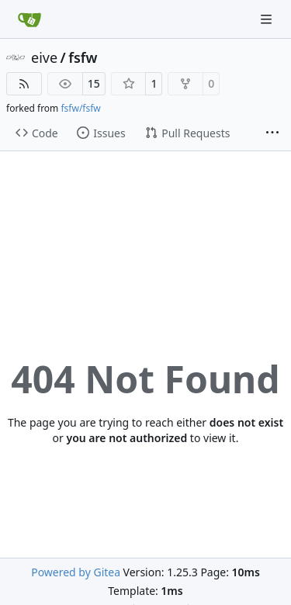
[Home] (29, 19)
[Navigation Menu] (267, 19)
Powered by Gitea (75, 572)
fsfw (82, 57)
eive (44, 57)
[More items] (272, 133)
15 (94, 83)
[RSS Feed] (24, 83)
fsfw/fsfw (80, 108)
